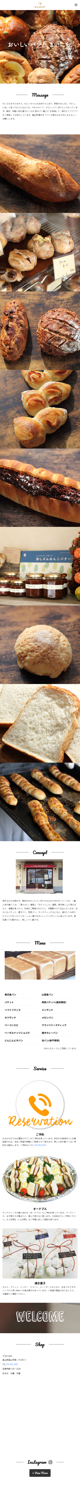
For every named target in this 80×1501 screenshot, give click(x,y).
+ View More (40, 1473)
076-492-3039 (40, 1145)
